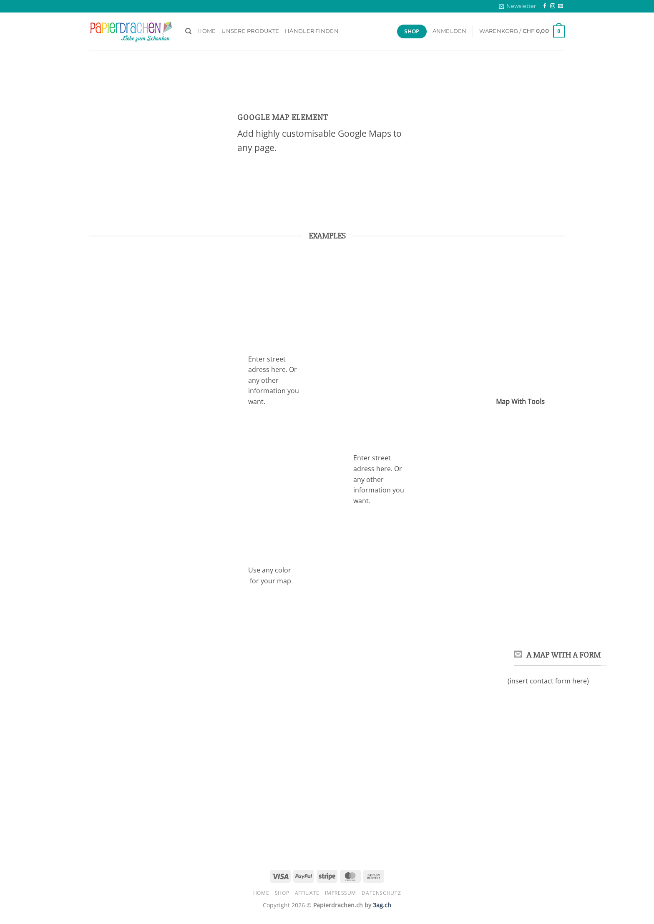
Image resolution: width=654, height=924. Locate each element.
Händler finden (312, 31)
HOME (206, 31)
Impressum (340, 892)
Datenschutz (381, 892)
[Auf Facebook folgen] (544, 6)
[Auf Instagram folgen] (552, 6)
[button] (517, 6)
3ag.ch (382, 905)
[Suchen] (188, 31)
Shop (282, 892)
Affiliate (307, 892)
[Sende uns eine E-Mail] (560, 6)
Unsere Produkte (250, 31)
